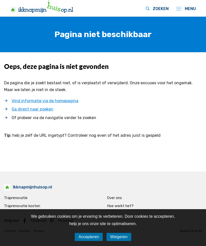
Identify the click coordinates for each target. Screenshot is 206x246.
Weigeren (118, 237)
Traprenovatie (16, 198)
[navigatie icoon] (184, 8)
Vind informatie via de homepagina (45, 100)
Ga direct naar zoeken (32, 109)
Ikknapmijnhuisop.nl (28, 187)
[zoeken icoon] (155, 9)
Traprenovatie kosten (22, 206)
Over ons (114, 198)
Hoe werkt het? (120, 206)
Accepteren (89, 237)
